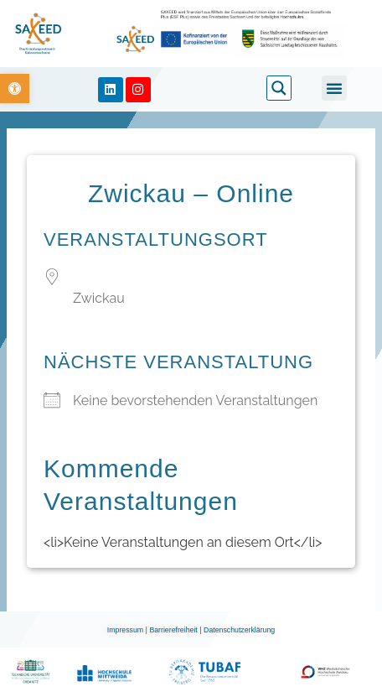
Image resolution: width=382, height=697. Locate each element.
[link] (14, 88)
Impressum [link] (126, 630)
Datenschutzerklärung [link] (239, 630)
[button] (334, 88)
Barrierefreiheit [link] (174, 630)
